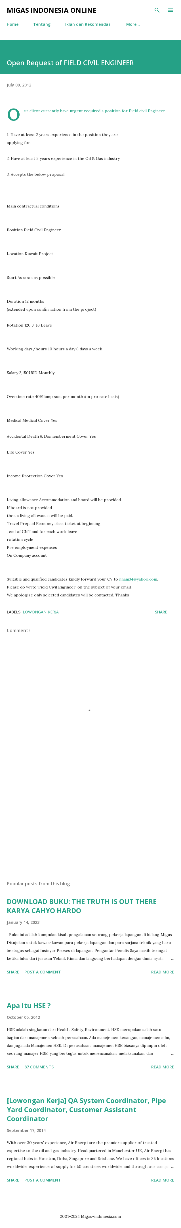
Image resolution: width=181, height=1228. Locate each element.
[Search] (157, 10)
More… (133, 24)
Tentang (41, 24)
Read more (162, 972)
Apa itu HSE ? (29, 1005)
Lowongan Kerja (41, 612)
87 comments (39, 1067)
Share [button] (161, 612)
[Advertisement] (90, 822)
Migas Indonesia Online (51, 10)
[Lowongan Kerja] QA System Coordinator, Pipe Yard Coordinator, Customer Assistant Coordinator (86, 1109)
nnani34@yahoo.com (138, 579)
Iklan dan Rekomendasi (88, 24)
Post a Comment (42, 972)
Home (12, 24)
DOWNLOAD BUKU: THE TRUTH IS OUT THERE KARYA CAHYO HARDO (82, 906)
